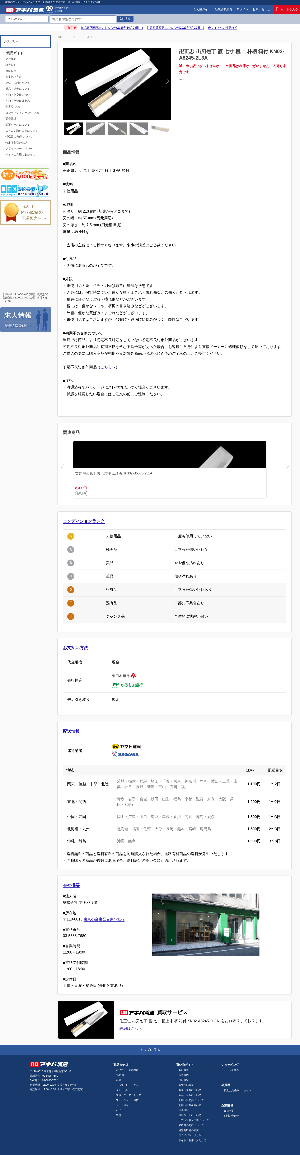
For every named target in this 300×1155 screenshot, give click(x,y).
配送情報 (71, 731)
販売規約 (10, 64)
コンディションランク (84, 521)
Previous (92, 84)
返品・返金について (17, 88)
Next (142, 84)
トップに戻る (150, 1050)
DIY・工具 (122, 1090)
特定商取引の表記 (16, 142)
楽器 (118, 1115)
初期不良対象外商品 (17, 100)
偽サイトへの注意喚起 (222, 27)
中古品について (14, 106)
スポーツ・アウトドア (128, 1095)
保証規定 (10, 71)
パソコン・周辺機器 (127, 1070)
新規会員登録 (224, 9)
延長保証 (10, 118)
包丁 (74, 37)
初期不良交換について (19, 94)
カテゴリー (11, 41)
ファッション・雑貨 (127, 1100)
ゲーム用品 (122, 1105)
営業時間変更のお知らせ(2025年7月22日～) (175, 27)
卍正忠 (88, 37)
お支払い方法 (75, 647)
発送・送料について (17, 82)
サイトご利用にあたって (20, 154)
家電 (118, 1080)
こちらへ (108, 367)
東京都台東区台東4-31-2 (104, 919)
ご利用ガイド (202, 9)
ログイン (242, 9)
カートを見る (287, 9)
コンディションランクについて (24, 112)
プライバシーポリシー (19, 148)
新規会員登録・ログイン (237, 1090)
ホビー (61, 37)
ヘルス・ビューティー (128, 1085)
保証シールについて (17, 124)
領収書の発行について (19, 136)
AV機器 (120, 1075)
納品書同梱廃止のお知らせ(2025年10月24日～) (112, 27)
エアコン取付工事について (21, 130)
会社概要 (71, 885)
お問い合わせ (261, 9)
